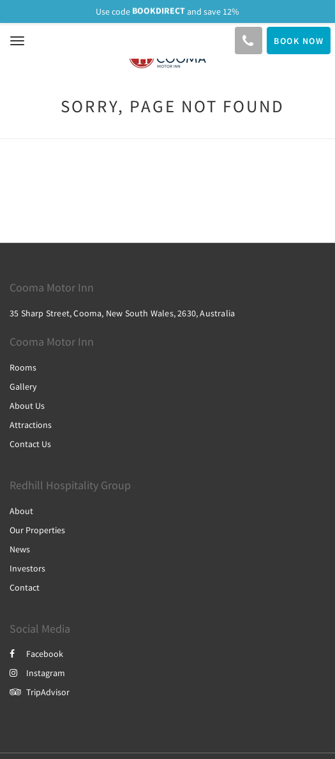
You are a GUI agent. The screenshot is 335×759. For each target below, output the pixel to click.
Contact (25, 587)
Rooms (23, 367)
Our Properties (37, 530)
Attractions (31, 425)
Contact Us (30, 444)
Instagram (37, 673)
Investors (27, 568)
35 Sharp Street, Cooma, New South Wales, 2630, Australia (122, 313)
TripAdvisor (40, 692)
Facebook (36, 654)
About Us (27, 405)
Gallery (23, 386)
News (20, 549)
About (21, 511)
